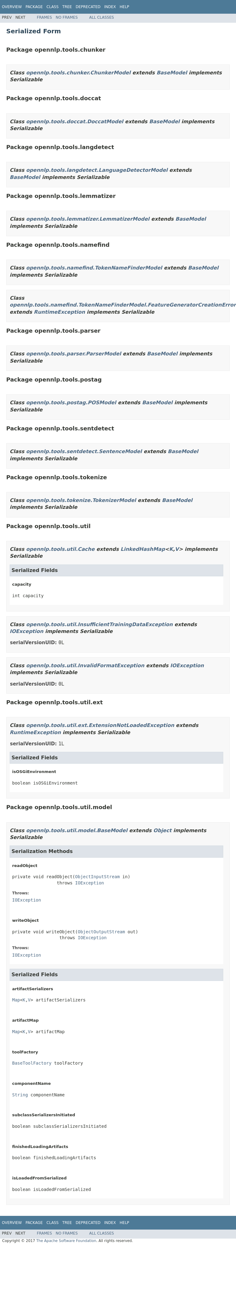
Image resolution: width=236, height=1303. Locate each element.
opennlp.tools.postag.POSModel (71, 402)
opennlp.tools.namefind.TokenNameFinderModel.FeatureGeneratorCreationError (123, 305)
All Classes (101, 17)
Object (162, 830)
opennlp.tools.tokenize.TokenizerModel (81, 500)
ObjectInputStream (97, 876)
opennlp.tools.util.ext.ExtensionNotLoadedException (100, 725)
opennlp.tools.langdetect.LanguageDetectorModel (97, 170)
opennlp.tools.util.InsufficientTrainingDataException (99, 624)
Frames (44, 17)
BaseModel (172, 73)
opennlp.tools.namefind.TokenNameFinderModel (94, 268)
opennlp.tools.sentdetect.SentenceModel (84, 451)
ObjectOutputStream (101, 931)
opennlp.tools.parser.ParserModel (73, 354)
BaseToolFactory (31, 1063)
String (20, 1094)
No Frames (67, 17)
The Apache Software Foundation (66, 1241)
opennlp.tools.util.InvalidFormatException (85, 665)
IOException (26, 631)
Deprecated (88, 7)
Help (124, 7)
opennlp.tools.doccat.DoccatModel (74, 121)
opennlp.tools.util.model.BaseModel (77, 830)
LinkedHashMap (142, 549)
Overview (12, 7)
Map (16, 999)
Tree (67, 7)
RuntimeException (59, 312)
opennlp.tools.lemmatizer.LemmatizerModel (87, 219)
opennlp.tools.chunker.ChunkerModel (78, 73)
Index (110, 7)
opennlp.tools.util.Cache (60, 549)
